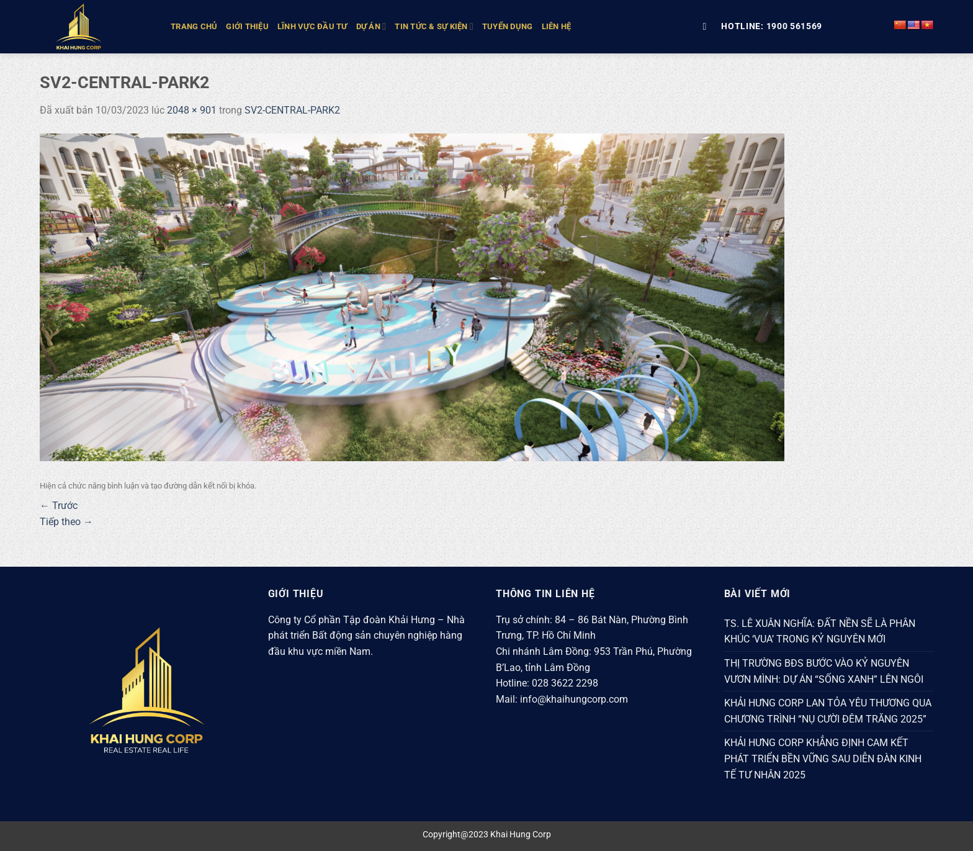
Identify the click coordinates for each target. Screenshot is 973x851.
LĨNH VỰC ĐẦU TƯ (312, 26)
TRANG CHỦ (194, 26)
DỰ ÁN (371, 26)
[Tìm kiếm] (707, 26)
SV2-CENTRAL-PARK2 (292, 110)
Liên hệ (557, 26)
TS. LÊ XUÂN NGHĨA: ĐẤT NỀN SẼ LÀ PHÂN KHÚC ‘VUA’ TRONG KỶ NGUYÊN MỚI (819, 632)
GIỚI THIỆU (247, 26)
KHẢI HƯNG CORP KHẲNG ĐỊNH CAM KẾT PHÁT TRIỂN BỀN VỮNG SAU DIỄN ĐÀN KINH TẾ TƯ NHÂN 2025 (822, 758)
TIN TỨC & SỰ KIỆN (434, 26)
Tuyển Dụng (507, 26)
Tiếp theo (66, 522)
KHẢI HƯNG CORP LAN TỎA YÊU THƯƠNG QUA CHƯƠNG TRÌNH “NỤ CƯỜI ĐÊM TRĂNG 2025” (827, 711)
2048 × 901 (192, 110)
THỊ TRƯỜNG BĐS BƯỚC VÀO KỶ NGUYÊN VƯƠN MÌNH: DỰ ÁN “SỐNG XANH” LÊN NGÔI (823, 671)
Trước (59, 505)
